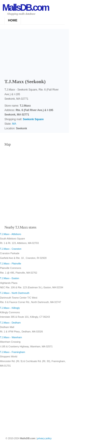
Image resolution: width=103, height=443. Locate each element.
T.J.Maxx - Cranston (10, 248)
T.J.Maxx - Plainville (10, 263)
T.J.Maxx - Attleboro (10, 234)
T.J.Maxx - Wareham (11, 337)
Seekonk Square (33, 119)
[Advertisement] (34, 52)
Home (12, 20)
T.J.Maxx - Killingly (10, 308)
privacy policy (44, 438)
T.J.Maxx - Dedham (10, 322)
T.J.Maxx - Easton (9, 278)
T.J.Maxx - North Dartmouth (14, 293)
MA (14, 123)
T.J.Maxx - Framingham (12, 352)
